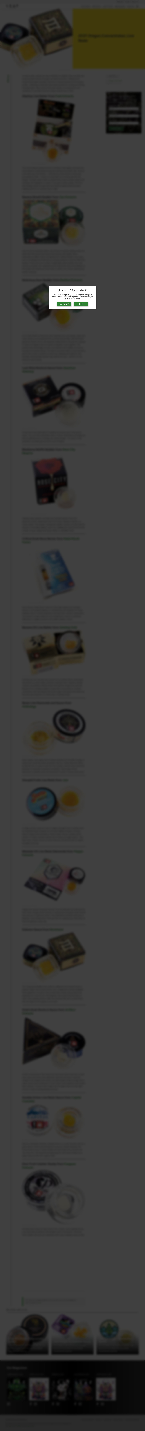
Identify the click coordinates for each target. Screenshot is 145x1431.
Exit (81, 304)
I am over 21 (64, 304)
